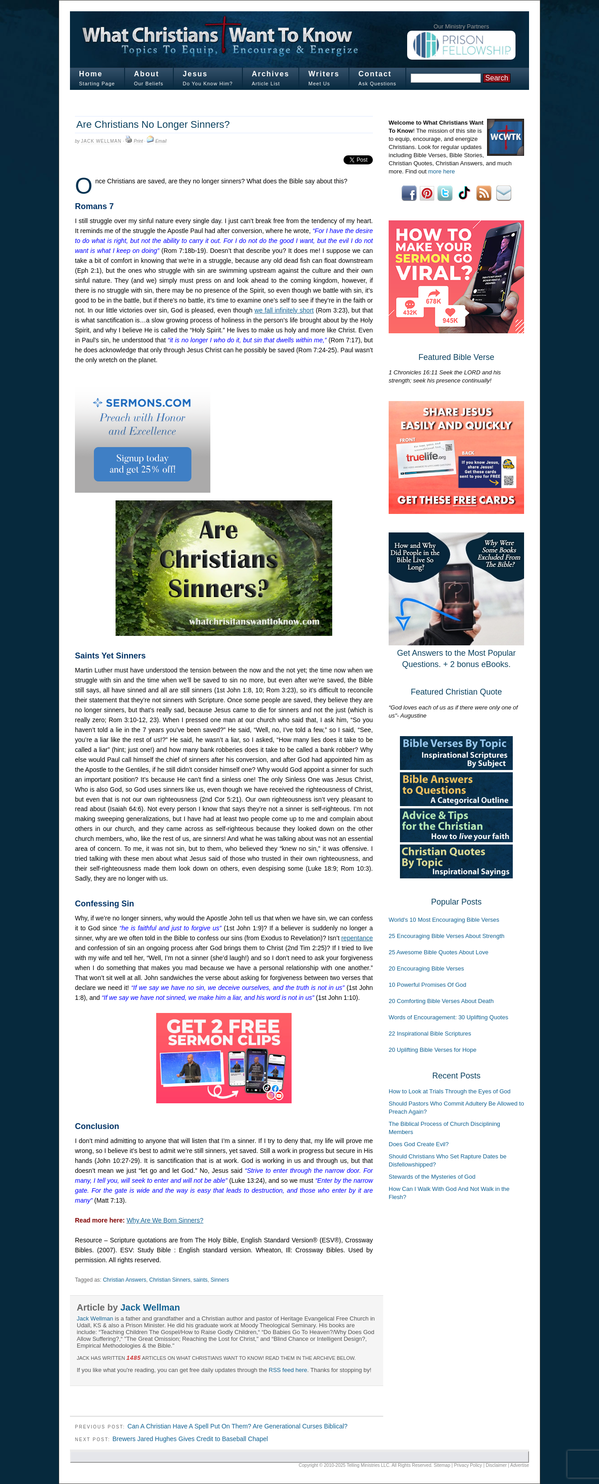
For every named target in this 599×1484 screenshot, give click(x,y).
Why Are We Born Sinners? (164, 1220)
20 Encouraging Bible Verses (426, 968)
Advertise (519, 1465)
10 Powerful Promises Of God (427, 984)
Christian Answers (124, 1280)
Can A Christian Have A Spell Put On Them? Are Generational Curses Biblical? (237, 1426)
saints (201, 1280)
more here (441, 171)
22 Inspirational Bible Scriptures (430, 1033)
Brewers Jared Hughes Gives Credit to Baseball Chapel (190, 1438)
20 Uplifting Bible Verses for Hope (432, 1049)
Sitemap (442, 1465)
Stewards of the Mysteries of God (432, 1176)
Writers (323, 74)
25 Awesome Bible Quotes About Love (438, 952)
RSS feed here (288, 1370)
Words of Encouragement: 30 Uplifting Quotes (448, 1017)
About (146, 74)
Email (161, 141)
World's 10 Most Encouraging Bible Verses (444, 919)
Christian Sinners (169, 1280)
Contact (375, 74)
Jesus (195, 74)
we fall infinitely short (284, 310)
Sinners (219, 1280)
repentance (357, 938)
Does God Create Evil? (419, 1144)
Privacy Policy (468, 1465)
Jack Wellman (101, 141)
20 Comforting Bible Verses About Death (441, 1001)
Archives (271, 74)
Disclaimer (496, 1465)
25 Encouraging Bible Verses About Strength (447, 936)
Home (90, 74)
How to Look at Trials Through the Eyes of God (450, 1091)
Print (138, 141)
